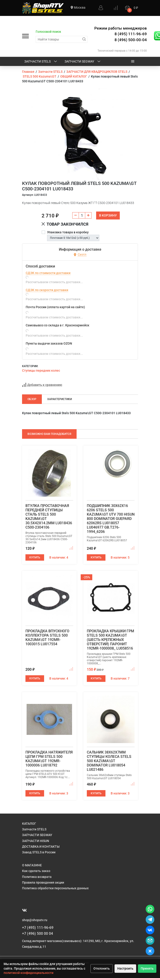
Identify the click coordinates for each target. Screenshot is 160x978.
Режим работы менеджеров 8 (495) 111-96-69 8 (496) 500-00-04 (120, 34)
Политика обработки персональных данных (55, 888)
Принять (147, 968)
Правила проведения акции (43, 882)
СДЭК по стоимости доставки (48, 273)
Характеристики (59, 399)
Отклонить (101, 968)
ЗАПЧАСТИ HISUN (35, 841)
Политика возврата (37, 877)
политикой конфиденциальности (28, 973)
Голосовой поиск (48, 31)
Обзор (32, 399)
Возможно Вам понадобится (49, 434)
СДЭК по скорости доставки (47, 290)
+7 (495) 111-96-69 (37, 927)
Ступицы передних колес (41, 370)
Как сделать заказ (36, 871)
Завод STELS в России (38, 852)
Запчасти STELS (41, 61)
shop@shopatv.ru (34, 920)
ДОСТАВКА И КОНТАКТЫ (41, 846)
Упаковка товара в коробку (68, 232)
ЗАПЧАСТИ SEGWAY (83, 61)
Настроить (125, 968)
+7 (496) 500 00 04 (37, 933)
